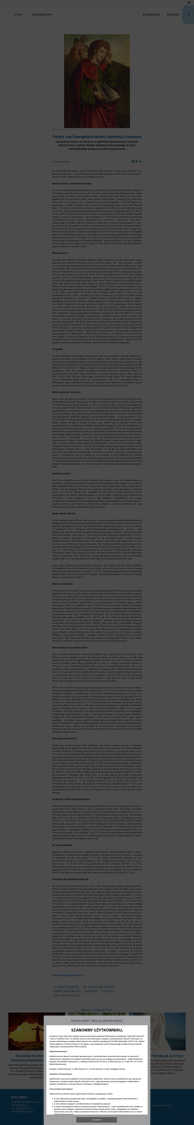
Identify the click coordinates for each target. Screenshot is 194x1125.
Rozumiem (96, 1120)
